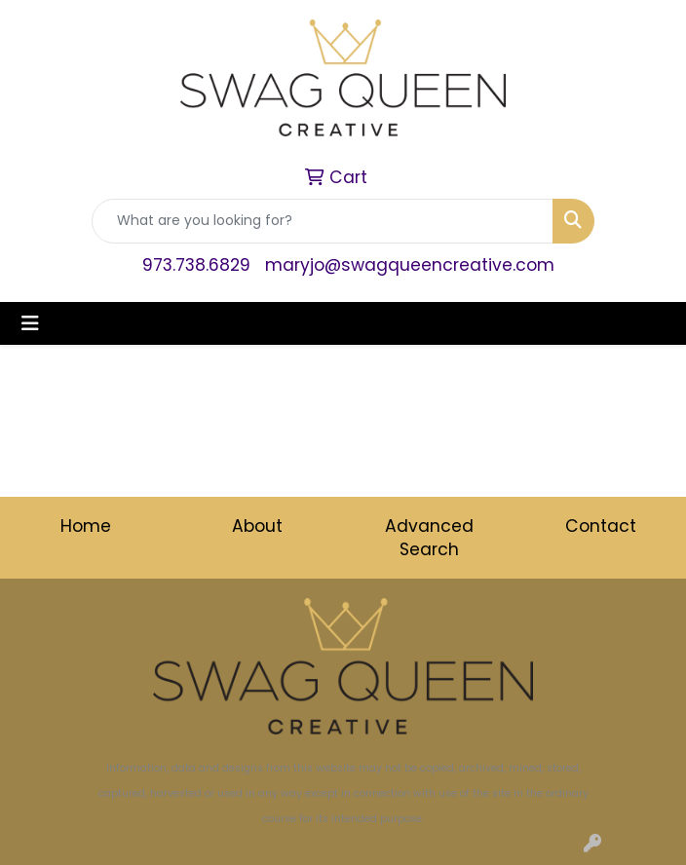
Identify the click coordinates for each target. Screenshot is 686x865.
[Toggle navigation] (30, 323)
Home (85, 526)
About (257, 526)
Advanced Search (429, 537)
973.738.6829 (196, 265)
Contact (600, 526)
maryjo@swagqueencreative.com (409, 265)
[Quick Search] (322, 221)
